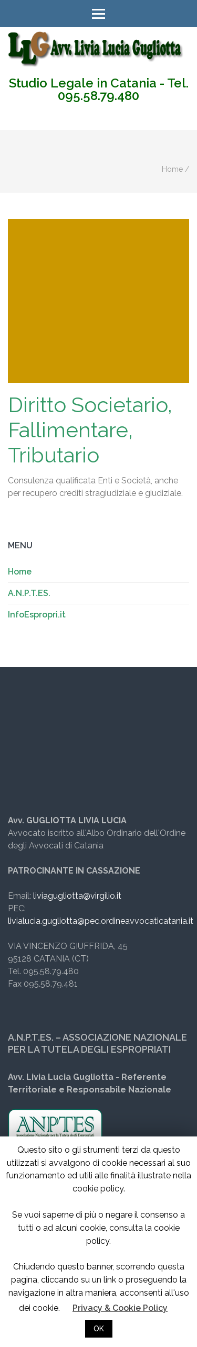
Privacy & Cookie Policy (120, 1308)
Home (172, 169)
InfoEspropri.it (37, 615)
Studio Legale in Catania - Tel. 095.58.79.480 (99, 89)
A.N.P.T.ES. (29, 593)
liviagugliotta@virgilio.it (77, 896)
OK (99, 1328)
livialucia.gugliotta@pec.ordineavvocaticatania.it (100, 921)
